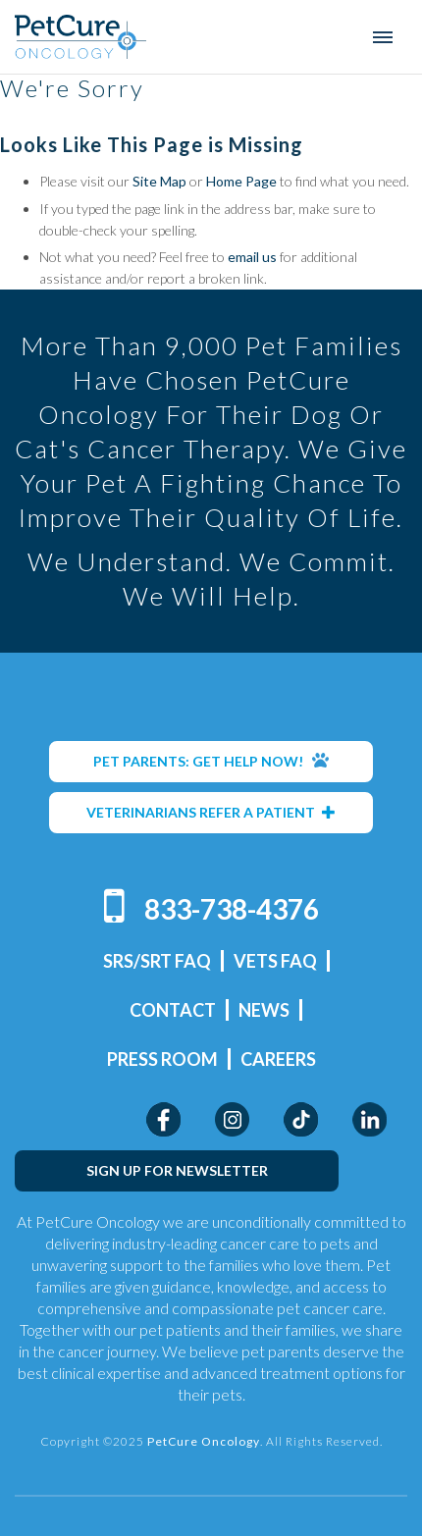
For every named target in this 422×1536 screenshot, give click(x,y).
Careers (278, 1059)
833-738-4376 (231, 909)
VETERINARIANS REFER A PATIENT (211, 812)
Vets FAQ (275, 961)
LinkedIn (369, 1119)
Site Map (159, 181)
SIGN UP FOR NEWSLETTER (177, 1170)
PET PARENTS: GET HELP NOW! (211, 760)
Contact (173, 1010)
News (264, 1010)
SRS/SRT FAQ (157, 961)
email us (252, 256)
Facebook (163, 1119)
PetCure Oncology (81, 37)
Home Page (241, 181)
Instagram (232, 1119)
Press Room (162, 1059)
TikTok (301, 1119)
